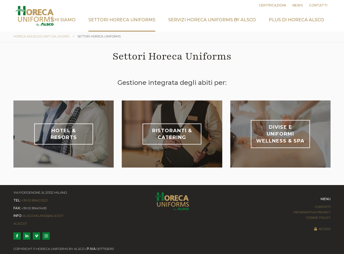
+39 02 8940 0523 (34, 200)
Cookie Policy (318, 217)
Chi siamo (63, 19)
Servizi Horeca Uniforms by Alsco (212, 19)
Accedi (322, 229)
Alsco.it (20, 223)
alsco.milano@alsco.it (43, 216)
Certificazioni (272, 5)
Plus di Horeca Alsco (296, 19)
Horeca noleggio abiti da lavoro (41, 36)
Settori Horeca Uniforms (121, 19)
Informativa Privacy (312, 212)
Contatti (318, 5)
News (297, 5)
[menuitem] (63, 24)
